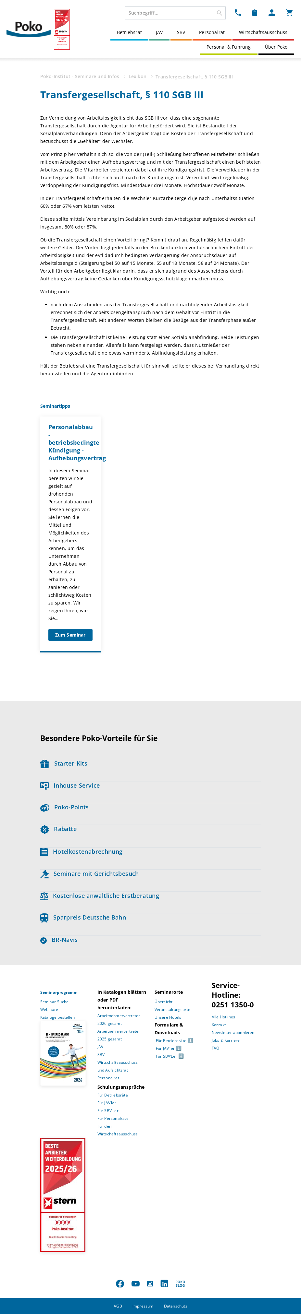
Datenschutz (175, 1306)
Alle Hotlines (223, 1017)
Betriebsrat (129, 32)
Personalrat (212, 32)
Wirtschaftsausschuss (263, 32)
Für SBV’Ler (108, 1110)
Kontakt (219, 1024)
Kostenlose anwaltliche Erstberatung (99, 895)
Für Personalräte (113, 1118)
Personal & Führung (229, 47)
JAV (159, 32)
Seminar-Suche (54, 1001)
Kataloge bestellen (57, 1017)
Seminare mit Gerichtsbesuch (89, 873)
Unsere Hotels (168, 1017)
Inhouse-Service (70, 785)
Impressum (143, 1306)
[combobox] (175, 12)
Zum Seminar (70, 635)
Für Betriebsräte (112, 1095)
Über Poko (276, 47)
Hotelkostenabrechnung (81, 851)
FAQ (215, 1048)
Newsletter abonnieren (233, 1032)
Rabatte (58, 829)
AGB (118, 1306)
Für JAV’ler (106, 1103)
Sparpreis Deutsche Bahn (83, 917)
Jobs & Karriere (226, 1040)
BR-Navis (59, 940)
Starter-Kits (63, 763)
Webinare (49, 1009)
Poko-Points (64, 807)
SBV (181, 32)
